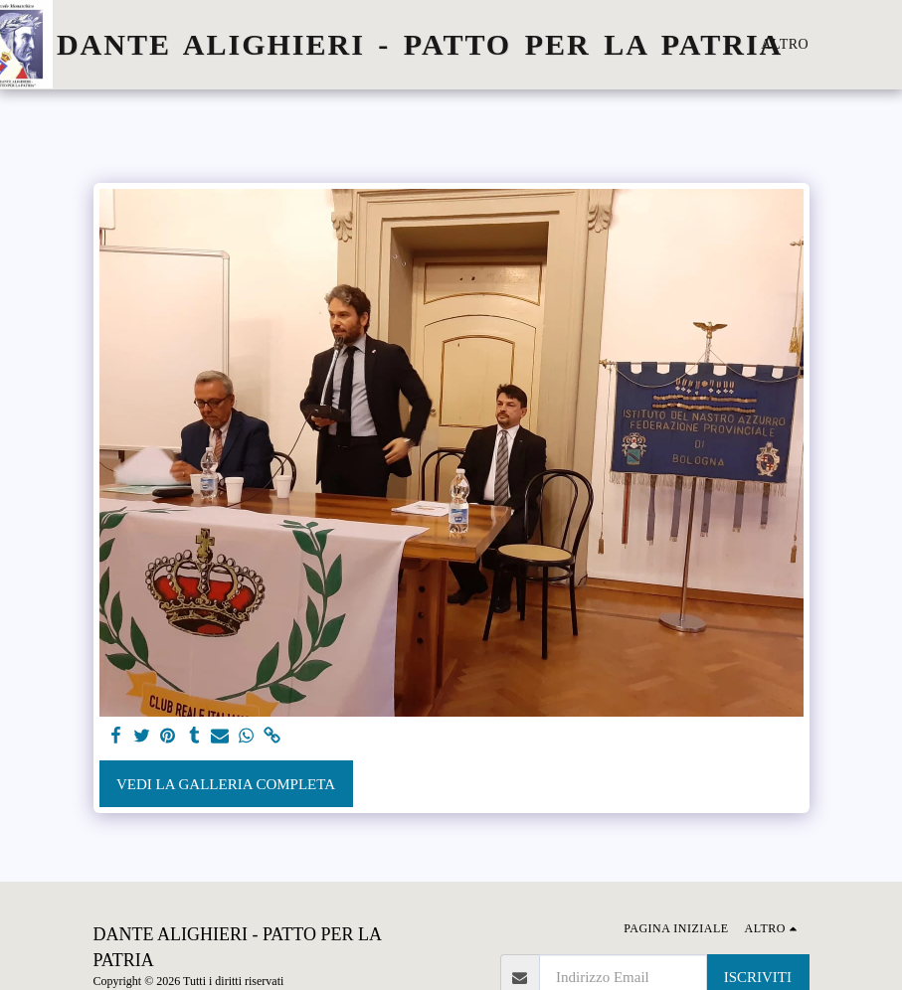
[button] (887, 45)
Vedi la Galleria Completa (225, 784)
